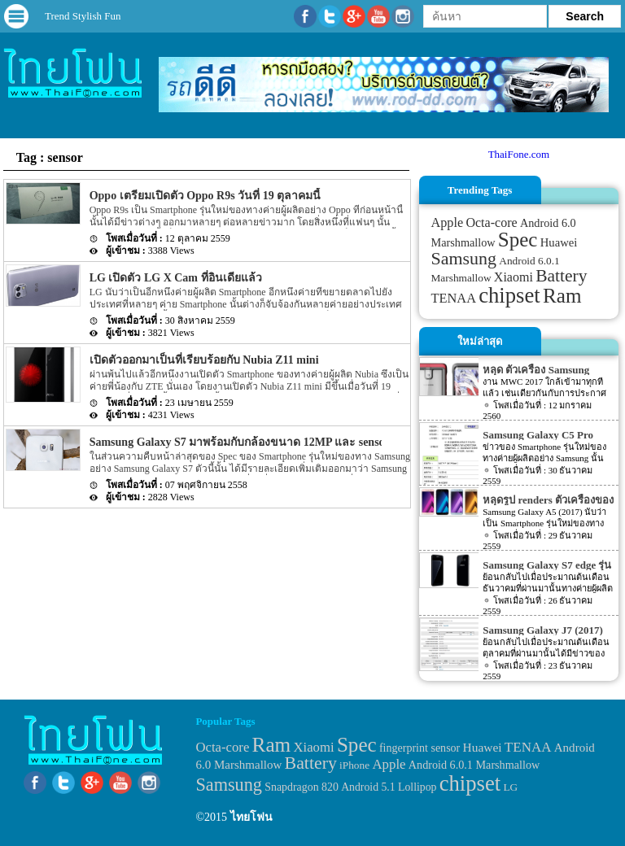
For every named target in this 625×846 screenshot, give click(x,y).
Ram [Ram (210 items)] (562, 296)
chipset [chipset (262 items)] (509, 295)
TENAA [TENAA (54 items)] (453, 298)
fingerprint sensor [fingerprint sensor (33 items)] (419, 747)
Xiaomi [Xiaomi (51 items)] (513, 277)
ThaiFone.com (518, 154)
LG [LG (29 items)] (510, 787)
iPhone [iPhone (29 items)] (354, 765)
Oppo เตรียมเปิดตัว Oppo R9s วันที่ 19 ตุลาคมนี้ (205, 196)
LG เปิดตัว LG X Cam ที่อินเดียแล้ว (176, 278)
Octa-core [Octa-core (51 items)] (491, 222)
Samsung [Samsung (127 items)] (464, 258)
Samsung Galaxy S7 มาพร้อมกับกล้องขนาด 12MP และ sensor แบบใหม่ (262, 442)
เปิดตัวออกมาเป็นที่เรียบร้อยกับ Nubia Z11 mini (204, 360)
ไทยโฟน (251, 817)
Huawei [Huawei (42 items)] (559, 242)
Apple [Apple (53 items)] (447, 223)
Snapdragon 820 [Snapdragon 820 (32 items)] (301, 787)
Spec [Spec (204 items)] (518, 240)
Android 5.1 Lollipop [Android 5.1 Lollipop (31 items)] (388, 787)
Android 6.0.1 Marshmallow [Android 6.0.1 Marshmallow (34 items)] (474, 764)
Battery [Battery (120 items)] (561, 276)
